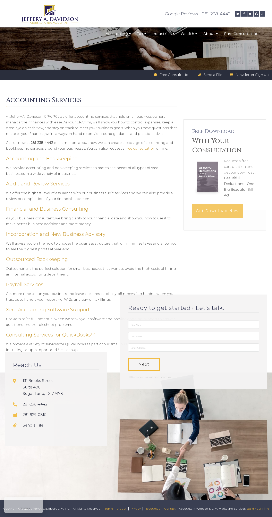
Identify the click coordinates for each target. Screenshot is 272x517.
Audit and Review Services (38, 184)
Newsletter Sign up (249, 75)
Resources (152, 508)
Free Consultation (241, 34)
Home (108, 508)
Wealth (187, 34)
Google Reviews (181, 13)
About (209, 34)
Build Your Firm (258, 508)
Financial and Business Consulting (47, 209)
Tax (140, 34)
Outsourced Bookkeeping (37, 259)
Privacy (135, 508)
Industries (162, 34)
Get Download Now (217, 220)
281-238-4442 (216, 13)
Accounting (117, 34)
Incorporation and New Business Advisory (55, 234)
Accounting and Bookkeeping (42, 158)
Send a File (210, 75)
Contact (170, 508)
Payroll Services (24, 284)
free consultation (140, 148)
